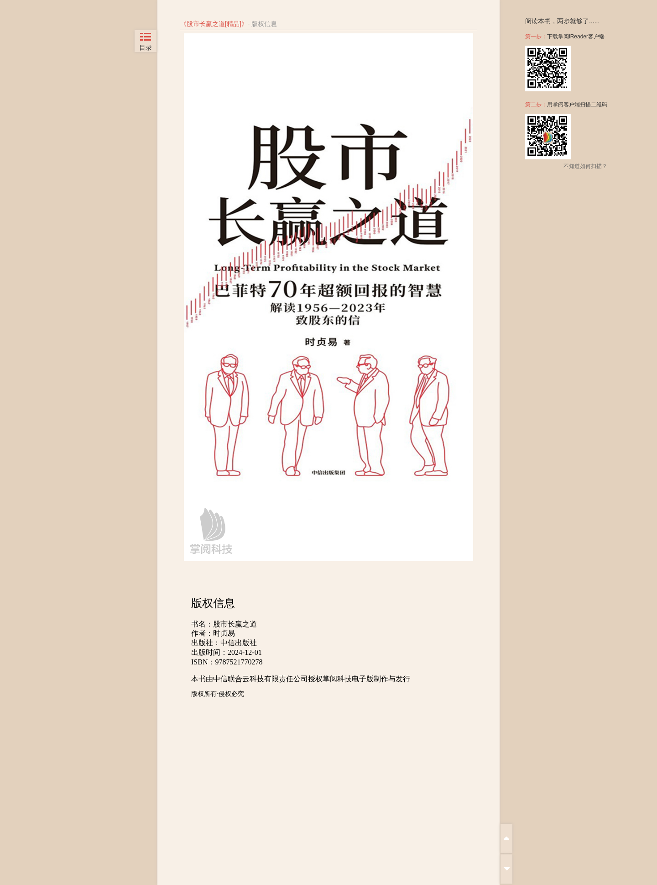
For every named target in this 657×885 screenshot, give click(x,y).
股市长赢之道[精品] (214, 23)
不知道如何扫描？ (585, 166)
